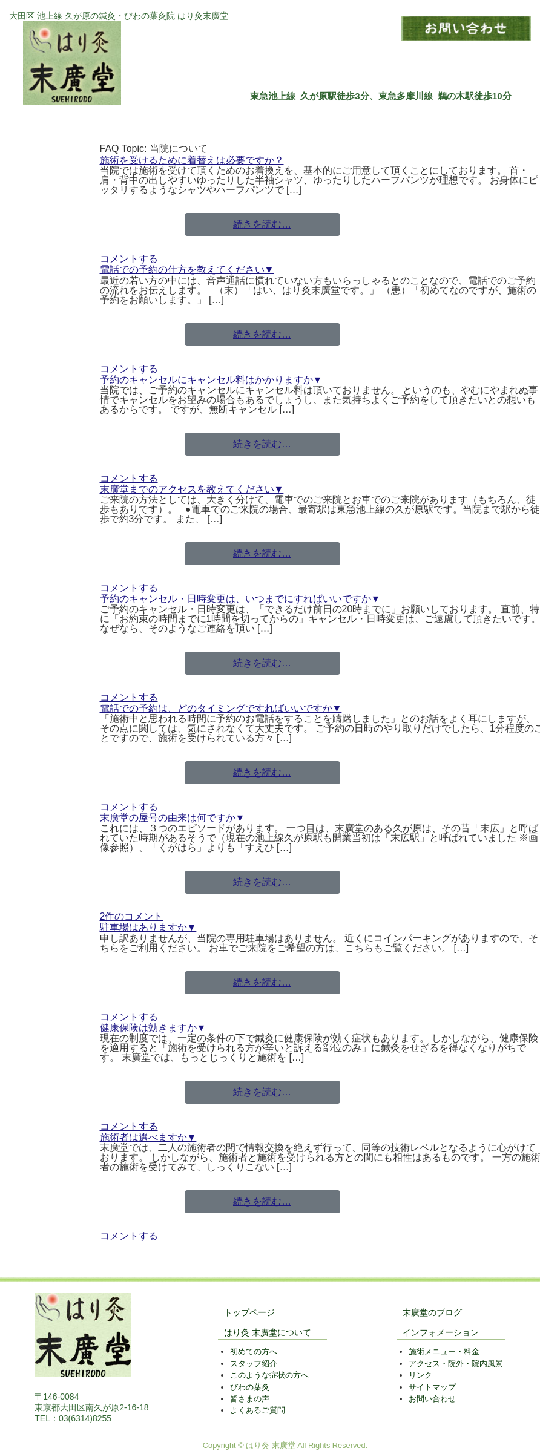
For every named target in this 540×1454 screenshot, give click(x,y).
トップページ (249, 1312)
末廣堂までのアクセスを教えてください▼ (192, 489)
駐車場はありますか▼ (148, 927)
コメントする (129, 259)
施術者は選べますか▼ (148, 1137)
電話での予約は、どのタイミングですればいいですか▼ (221, 708)
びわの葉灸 (249, 1387)
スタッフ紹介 (253, 1363)
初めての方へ (253, 1351)
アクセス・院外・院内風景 (456, 1363)
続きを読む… (262, 224)
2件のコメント (131, 916)
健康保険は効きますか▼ (153, 1028)
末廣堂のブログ (432, 1312)
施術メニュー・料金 (444, 1351)
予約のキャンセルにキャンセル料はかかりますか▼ (211, 380)
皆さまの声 (249, 1398)
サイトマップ (432, 1387)
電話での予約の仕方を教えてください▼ (187, 269)
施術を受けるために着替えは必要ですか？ (192, 160)
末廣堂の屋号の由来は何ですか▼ (172, 818)
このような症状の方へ (269, 1375)
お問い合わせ (432, 1398)
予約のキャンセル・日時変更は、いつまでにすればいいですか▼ (240, 599)
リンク (420, 1375)
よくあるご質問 (257, 1410)
